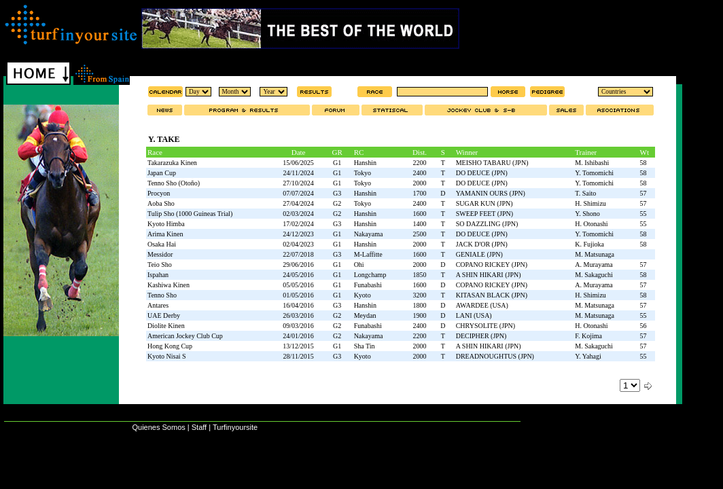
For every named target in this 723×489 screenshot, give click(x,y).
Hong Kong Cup (169, 346)
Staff (199, 427)
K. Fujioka (589, 244)
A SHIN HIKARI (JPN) (488, 274)
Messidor (160, 254)
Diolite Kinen (166, 325)
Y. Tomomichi (594, 173)
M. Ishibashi (592, 162)
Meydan (365, 315)
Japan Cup (161, 173)
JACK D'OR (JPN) (482, 244)
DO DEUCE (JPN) (482, 173)
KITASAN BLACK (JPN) (491, 295)
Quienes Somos (158, 427)
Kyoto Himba (166, 224)
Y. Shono (587, 213)
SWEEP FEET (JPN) (484, 213)
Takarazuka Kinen (172, 162)
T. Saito (585, 193)
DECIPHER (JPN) (481, 336)
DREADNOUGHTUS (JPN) (495, 356)
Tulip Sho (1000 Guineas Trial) (189, 213)
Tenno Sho (162, 295)
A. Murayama (594, 264)
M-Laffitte (368, 254)
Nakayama (368, 234)
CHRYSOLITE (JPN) (486, 325)
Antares (158, 305)
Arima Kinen (165, 234)
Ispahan (158, 274)
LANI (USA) (474, 315)
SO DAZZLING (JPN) (487, 224)
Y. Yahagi (588, 356)
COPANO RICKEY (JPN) (491, 264)
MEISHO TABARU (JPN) (492, 162)
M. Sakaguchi (594, 274)
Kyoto (362, 295)
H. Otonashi (591, 224)
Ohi (359, 264)
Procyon (158, 193)
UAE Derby (163, 315)
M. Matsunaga (594, 254)
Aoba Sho (161, 203)
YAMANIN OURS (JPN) (490, 193)
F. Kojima (588, 336)
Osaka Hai (161, 244)
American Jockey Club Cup (185, 336)
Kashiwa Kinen (168, 285)
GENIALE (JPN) (479, 254)
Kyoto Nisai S (166, 356)
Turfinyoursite (235, 427)
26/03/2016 (298, 315)
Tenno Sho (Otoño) (173, 183)
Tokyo (362, 173)
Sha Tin (364, 346)
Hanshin (365, 162)
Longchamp (370, 274)
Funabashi (368, 285)
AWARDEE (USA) (482, 305)
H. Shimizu (590, 203)
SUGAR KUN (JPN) (484, 203)
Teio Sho (159, 264)
